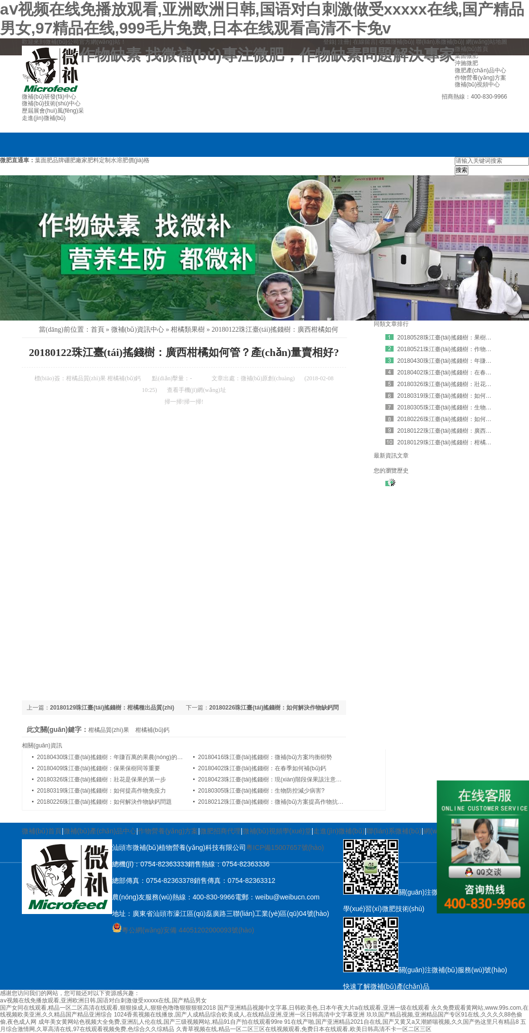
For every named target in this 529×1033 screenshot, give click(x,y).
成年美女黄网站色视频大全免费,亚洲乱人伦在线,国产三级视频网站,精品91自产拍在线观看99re (160, 1021)
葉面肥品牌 (49, 160)
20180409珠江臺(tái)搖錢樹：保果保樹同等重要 (98, 768)
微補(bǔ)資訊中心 (137, 329)
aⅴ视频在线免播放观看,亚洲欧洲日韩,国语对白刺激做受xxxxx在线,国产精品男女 (103, 1000)
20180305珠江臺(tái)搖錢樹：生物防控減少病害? (261, 790)
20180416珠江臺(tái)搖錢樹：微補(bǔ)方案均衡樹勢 (265, 757)
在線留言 (364, 41)
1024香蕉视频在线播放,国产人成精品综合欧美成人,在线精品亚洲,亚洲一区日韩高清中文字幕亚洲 (239, 1014)
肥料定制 (99, 160)
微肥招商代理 (220, 831)
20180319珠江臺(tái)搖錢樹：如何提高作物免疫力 (101, 790)
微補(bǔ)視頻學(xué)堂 (277, 831)
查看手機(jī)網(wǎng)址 (196, 390)
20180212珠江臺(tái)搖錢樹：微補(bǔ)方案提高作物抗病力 (273, 801)
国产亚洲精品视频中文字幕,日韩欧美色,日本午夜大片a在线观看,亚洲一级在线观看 (323, 1007)
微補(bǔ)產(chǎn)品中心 (100, 831)
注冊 (343, 41)
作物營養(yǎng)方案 (168, 831)
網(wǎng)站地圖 (486, 41)
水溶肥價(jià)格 (130, 160)
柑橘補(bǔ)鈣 (124, 378)
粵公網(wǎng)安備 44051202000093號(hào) (183, 930)
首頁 (97, 329)
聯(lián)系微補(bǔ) (439, 41)
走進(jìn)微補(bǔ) (338, 831)
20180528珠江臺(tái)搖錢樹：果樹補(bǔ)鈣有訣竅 (461, 337)
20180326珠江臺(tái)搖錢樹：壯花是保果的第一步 (101, 779)
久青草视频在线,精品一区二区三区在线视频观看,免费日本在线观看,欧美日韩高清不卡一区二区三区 (303, 1029)
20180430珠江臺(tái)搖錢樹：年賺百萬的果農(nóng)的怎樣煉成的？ (124, 757)
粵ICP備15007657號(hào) (285, 847)
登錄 (329, 41)
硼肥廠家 (75, 160)
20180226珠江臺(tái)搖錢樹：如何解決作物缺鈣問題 (104, 801)
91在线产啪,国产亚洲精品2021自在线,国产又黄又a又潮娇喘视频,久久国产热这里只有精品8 (401, 1021)
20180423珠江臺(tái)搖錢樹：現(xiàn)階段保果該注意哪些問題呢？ (284, 779)
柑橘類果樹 (188, 329)
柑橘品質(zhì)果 (86, 378)
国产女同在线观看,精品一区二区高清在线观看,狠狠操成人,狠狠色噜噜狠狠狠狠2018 (108, 1007)
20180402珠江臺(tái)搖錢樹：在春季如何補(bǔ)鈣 (262, 768)
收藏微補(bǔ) (396, 41)
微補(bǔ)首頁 (42, 831)
